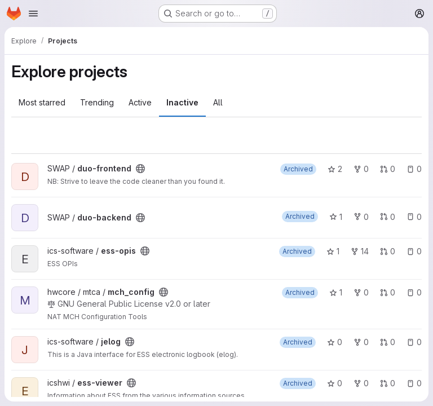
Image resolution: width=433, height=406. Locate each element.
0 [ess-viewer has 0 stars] (334, 383)
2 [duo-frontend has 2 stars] (335, 169)
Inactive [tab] (182, 102)
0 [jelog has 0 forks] (361, 342)
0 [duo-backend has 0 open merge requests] (387, 217)
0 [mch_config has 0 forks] (361, 292)
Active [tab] (140, 102)
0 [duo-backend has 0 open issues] (414, 217)
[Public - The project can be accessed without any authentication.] (140, 168)
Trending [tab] (97, 102)
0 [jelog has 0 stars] (334, 342)
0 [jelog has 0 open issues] (414, 342)
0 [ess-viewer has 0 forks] (361, 383)
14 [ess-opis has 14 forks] (360, 251)
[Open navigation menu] (33, 14)
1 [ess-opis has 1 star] (332, 251)
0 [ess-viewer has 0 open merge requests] (387, 383)
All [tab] (218, 102)
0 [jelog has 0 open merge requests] (387, 342)
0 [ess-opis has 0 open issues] (414, 251)
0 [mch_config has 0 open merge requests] (387, 292)
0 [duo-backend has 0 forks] (361, 217)
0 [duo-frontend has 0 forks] (361, 169)
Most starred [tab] (42, 102)
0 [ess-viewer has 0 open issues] (414, 383)
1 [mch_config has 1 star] (335, 292)
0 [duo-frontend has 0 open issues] (414, 169)
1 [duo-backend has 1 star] (335, 217)
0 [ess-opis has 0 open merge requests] (387, 251)
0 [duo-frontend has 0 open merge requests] (387, 169)
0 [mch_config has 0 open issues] (414, 292)
